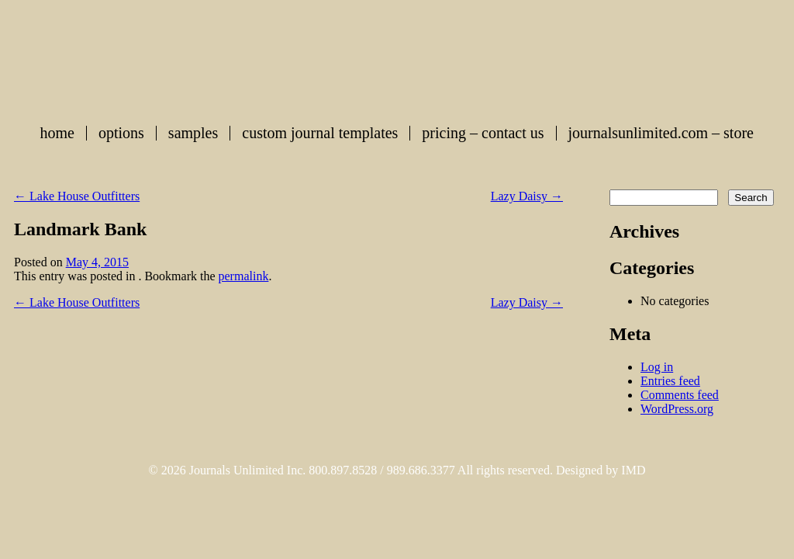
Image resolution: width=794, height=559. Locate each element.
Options (121, 133)
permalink (244, 276)
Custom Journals (397, 57)
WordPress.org (676, 408)
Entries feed (670, 380)
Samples (193, 133)
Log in (656, 366)
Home (57, 133)
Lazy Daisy (527, 196)
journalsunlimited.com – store (661, 133)
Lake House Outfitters (77, 196)
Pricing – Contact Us (483, 133)
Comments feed (679, 394)
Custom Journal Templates (320, 133)
